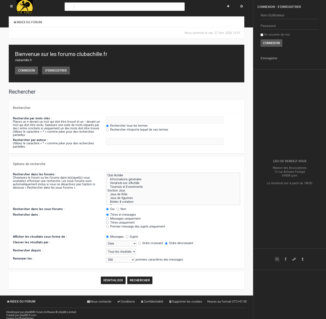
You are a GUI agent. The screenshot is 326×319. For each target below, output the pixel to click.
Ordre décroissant (179, 243)
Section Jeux (173, 191)
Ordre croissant (150, 243)
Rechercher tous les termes (127, 125)
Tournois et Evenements (173, 187)
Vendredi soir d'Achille (173, 183)
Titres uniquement (120, 222)
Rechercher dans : (26, 214)
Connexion (26, 70)
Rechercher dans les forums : (34, 174)
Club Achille (173, 175)
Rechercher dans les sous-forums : (38, 209)
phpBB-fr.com (28, 315)
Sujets (132, 236)
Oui (110, 209)
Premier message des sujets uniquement (135, 226)
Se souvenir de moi (275, 34)
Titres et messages (121, 214)
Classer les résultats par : (31, 242)
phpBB (29, 312)
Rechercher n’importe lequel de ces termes (137, 129)
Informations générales (173, 179)
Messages (115, 236)
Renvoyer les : (23, 258)
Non (121, 209)
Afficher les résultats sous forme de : (40, 236)
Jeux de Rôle (173, 194)
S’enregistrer (56, 70)
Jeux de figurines (173, 198)
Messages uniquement (123, 218)
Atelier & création (173, 202)
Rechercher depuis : (28, 250)
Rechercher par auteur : (30, 140)
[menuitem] (241, 6)
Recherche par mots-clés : (32, 118)
